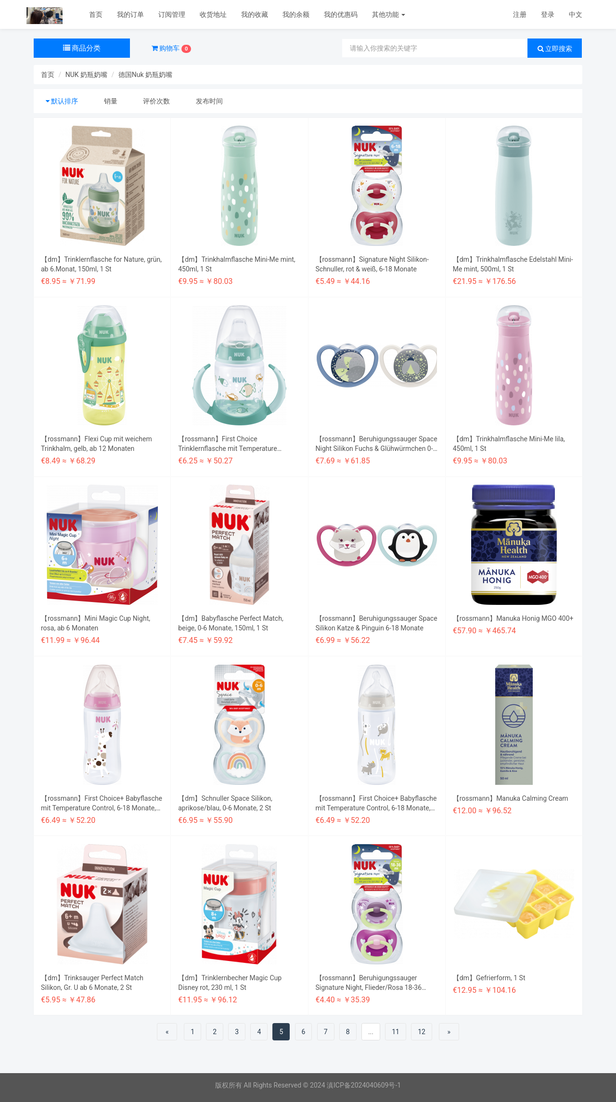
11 (395, 1032)
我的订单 (130, 14)
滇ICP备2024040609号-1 (364, 1085)
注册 (519, 14)
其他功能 (388, 14)
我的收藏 (254, 14)
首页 (96, 14)
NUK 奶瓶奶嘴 (86, 74)
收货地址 (213, 14)
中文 (575, 14)
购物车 (171, 48)
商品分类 (82, 48)
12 (421, 1032)
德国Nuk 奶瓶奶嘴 (145, 74)
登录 (547, 14)
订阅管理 (171, 14)
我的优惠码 (341, 14)
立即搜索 (555, 48)
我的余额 (295, 14)
